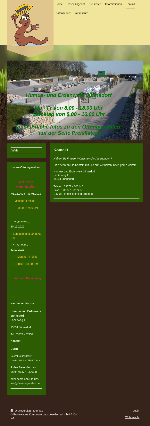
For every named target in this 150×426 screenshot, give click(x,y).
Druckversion (21, 410)
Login (136, 410)
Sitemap (38, 410)
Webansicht (132, 417)
